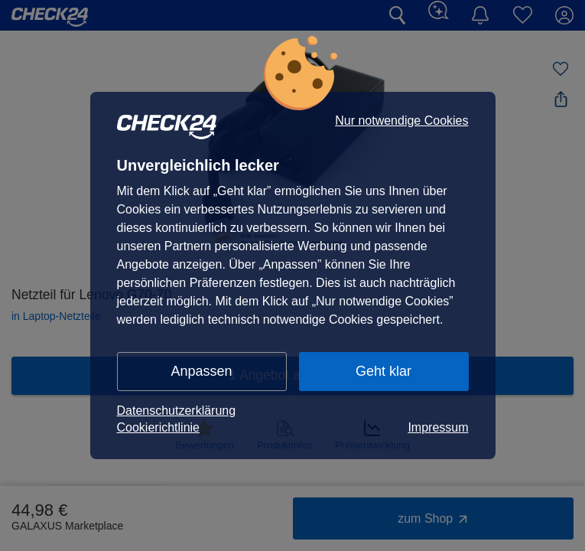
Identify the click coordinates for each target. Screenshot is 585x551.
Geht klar (383, 371)
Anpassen (201, 371)
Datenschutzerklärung (176, 410)
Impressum (438, 427)
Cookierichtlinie (158, 427)
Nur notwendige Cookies (401, 121)
